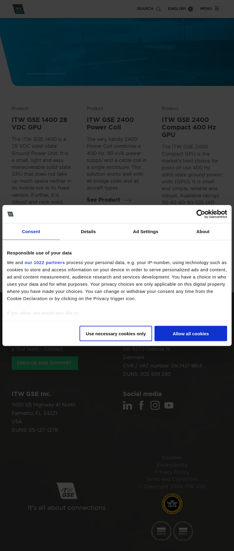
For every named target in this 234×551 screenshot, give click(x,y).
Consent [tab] (31, 231)
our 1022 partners (45, 262)
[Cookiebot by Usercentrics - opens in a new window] (201, 214)
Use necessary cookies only (116, 333)
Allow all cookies (190, 333)
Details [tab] (88, 231)
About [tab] (203, 231)
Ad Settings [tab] (145, 231)
